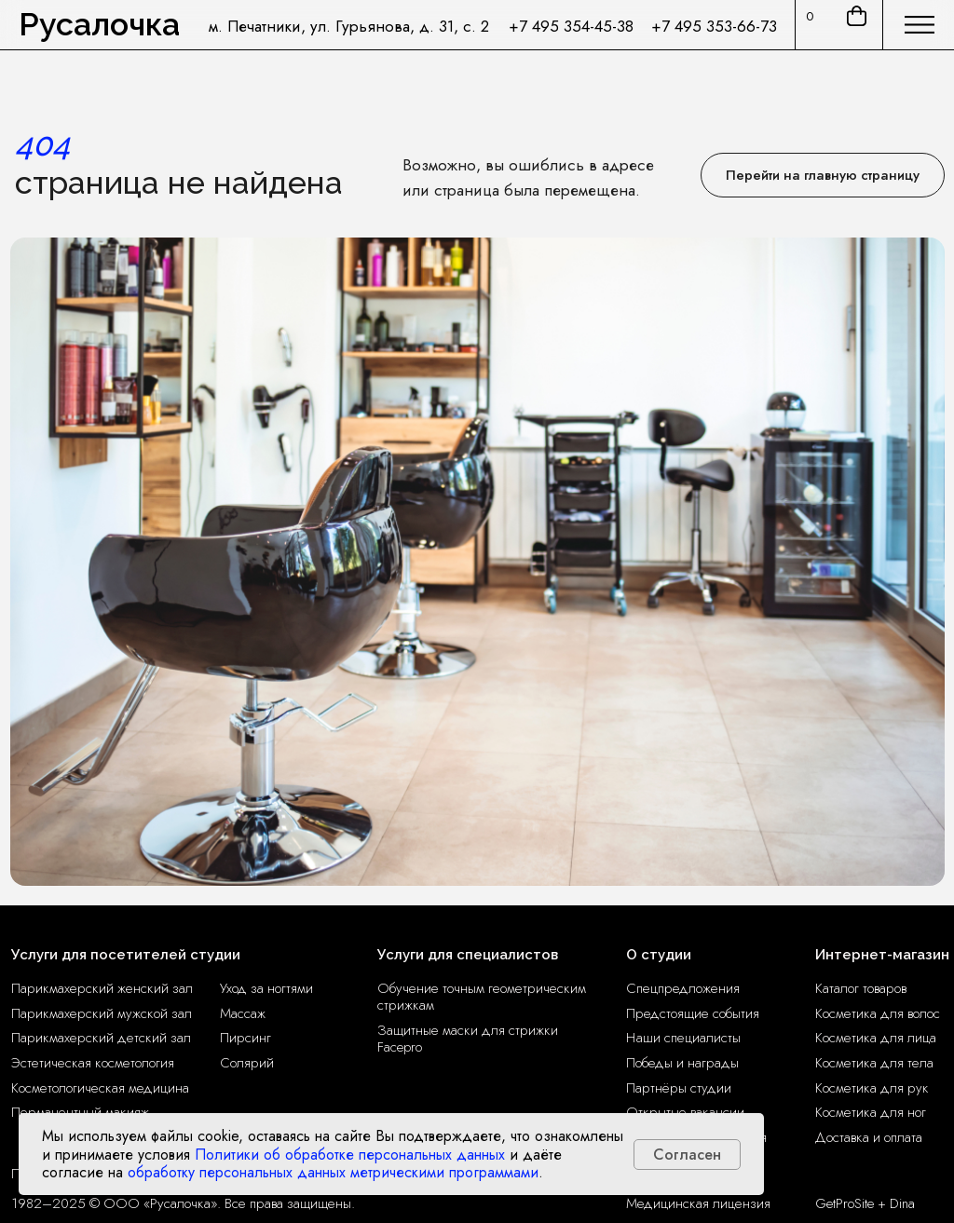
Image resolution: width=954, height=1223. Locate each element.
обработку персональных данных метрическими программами (333, 1172)
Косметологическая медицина (100, 1088)
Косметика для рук (872, 1088)
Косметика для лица (875, 1037)
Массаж (243, 1013)
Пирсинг (245, 1037)
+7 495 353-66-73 (714, 26)
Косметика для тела (874, 1063)
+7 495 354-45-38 (571, 26)
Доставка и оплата (868, 1137)
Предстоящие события (692, 1013)
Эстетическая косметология (92, 1063)
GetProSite (844, 1203)
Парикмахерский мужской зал (101, 1013)
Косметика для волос (877, 1013)
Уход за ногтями (266, 988)
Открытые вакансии (685, 1112)
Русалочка (99, 24)
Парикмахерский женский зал (102, 988)
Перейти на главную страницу (823, 175)
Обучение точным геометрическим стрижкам (481, 996)
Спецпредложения (683, 988)
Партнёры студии (678, 1088)
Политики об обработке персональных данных (350, 1154)
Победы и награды (682, 1063)
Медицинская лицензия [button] (698, 1203)
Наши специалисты (683, 1037)
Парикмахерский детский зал (101, 1037)
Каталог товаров (860, 988)
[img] (919, 25)
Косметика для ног (870, 1112)
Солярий (247, 1063)
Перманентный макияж (80, 1112)
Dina (902, 1203)
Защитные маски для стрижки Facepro (467, 1038)
